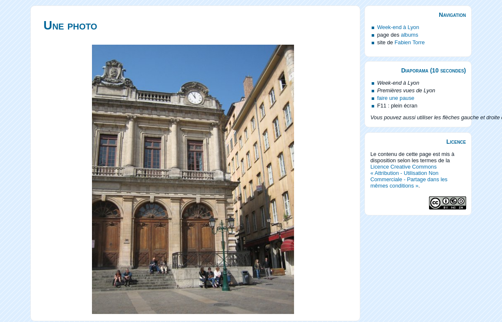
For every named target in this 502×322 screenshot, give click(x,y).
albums (409, 35)
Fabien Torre (409, 42)
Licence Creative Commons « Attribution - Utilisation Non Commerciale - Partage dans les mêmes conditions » (409, 176)
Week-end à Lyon (398, 27)
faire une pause (395, 98)
